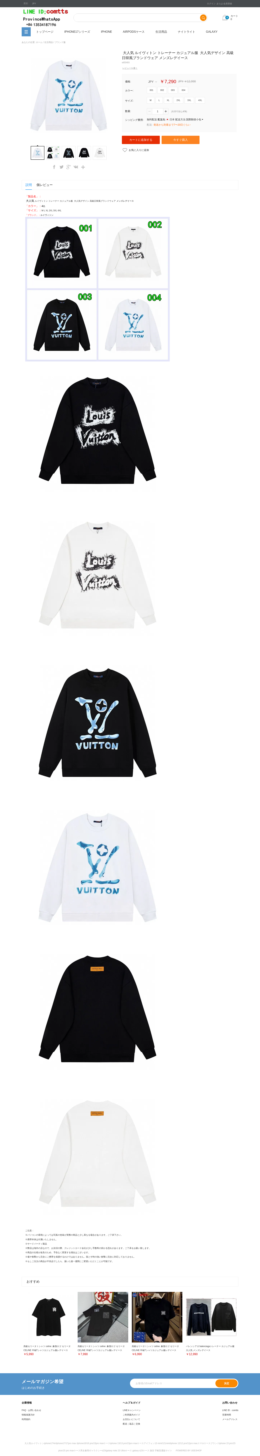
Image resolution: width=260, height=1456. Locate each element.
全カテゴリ (26, 31)
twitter (61, 167)
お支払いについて (131, 1419)
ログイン (211, 3)
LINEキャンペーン (132, 1410)
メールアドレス (229, 1419)
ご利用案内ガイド (131, 1415)
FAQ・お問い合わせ (31, 1410)
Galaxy (212, 31)
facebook (54, 167)
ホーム (39, 42)
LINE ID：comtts (230, 1410)
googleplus (68, 167)
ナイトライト (186, 31)
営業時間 (226, 1415)
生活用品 (161, 31)
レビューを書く (130, 68)
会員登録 (227, 3)
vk (75, 167)
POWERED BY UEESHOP (189, 1450)
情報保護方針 (28, 1415)
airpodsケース (133, 31)
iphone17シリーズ (77, 31)
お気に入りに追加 (139, 150)
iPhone (106, 31)
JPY (152, 81)
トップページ (44, 31)
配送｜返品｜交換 (131, 1424)
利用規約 (26, 1419)
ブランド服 (60, 42)
